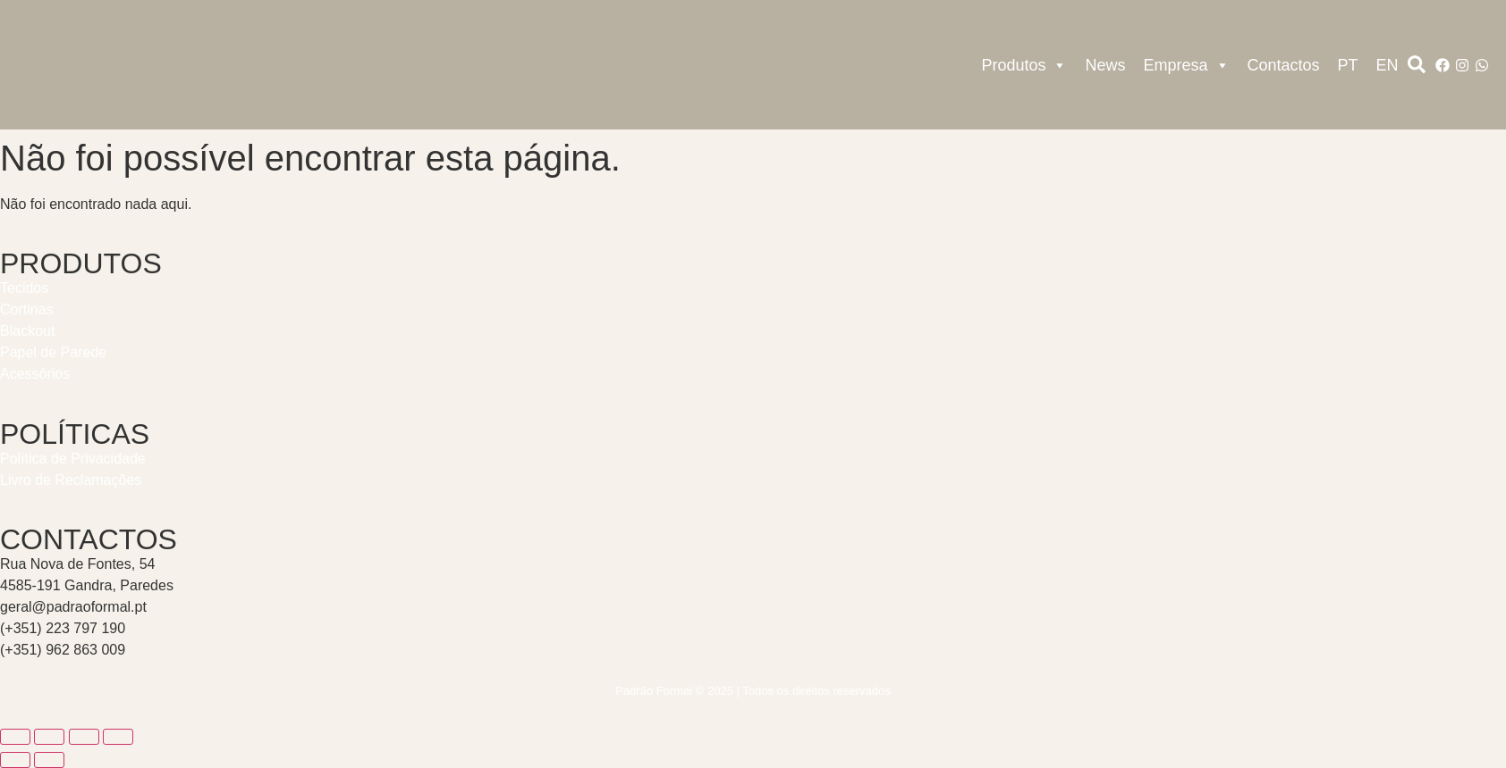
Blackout (27, 330)
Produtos (1024, 65)
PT (1348, 65)
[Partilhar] (84, 737)
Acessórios (35, 373)
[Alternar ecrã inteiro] (49, 737)
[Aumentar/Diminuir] (15, 737)
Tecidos (24, 288)
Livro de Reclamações (70, 480)
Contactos (1284, 65)
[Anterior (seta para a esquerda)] (15, 760)
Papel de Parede (53, 352)
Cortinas (27, 309)
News (1105, 65)
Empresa (1187, 65)
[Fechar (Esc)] (118, 737)
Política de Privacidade (73, 458)
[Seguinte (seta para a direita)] (49, 760)
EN (1387, 65)
